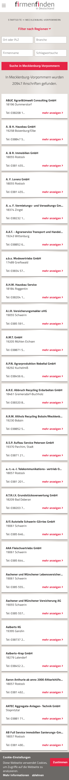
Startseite (15, 20)
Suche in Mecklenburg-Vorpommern (34, 65)
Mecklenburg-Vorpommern (43, 20)
